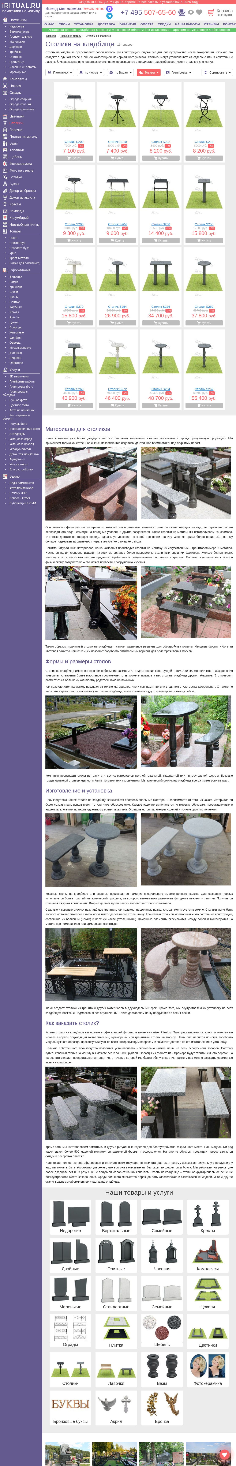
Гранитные (17, 62)
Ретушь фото (18, 423)
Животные (17, 332)
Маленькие (17, 41)
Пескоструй (17, 243)
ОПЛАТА (147, 24)
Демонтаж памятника (24, 454)
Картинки (16, 307)
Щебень (12, 157)
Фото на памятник (22, 410)
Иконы (14, 297)
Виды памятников (22, 483)
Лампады (13, 211)
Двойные (16, 46)
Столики (12, 123)
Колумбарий (16, 218)
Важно (11, 476)
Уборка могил (19, 464)
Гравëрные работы (22, 381)
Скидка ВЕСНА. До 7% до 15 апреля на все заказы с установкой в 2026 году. (139, 2)
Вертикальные (19, 31)
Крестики (16, 286)
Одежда (15, 342)
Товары (12, 231)
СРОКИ (64, 24)
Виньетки (16, 276)
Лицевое (15, 357)
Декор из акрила (19, 197)
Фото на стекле (18, 170)
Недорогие (17, 26)
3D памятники (19, 376)
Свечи (14, 292)
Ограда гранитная (22, 109)
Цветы (14, 322)
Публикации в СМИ (23, 503)
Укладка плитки (20, 449)
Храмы (14, 312)
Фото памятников (21, 488)
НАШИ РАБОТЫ (187, 24)
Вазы (10, 143)
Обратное (16, 363)
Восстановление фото (25, 428)
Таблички (13, 150)
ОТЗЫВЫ (211, 24)
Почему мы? (18, 493)
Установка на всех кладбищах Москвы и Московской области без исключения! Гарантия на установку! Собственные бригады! (139, 31)
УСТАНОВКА (83, 24)
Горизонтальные (21, 36)
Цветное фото (19, 405)
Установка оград (21, 439)
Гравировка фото (21, 386)
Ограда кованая (20, 104)
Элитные (16, 57)
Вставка (12, 177)
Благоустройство (21, 469)
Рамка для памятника (24, 263)
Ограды (12, 92)
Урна (13, 253)
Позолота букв (19, 248)
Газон (13, 237)
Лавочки (12, 130)
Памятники (15, 20)
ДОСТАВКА (106, 24)
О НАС (49, 24)
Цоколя (12, 86)
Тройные (16, 51)
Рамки (14, 281)
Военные (16, 352)
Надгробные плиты (21, 224)
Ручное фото (18, 400)
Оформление (16, 270)
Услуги (11, 370)
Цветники (13, 116)
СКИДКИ (164, 24)
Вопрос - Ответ (20, 498)
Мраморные (18, 72)
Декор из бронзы (19, 191)
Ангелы (14, 317)
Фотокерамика (17, 163)
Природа (16, 327)
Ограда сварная (20, 99)
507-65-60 (148, 12)
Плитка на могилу (20, 136)
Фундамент (17, 459)
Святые (15, 302)
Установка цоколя (22, 444)
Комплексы (15, 79)
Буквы (11, 184)
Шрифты (15, 337)
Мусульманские (20, 347)
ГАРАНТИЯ (127, 24)
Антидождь (17, 434)
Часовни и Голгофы (23, 67)
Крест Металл (19, 258)
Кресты (12, 204)
